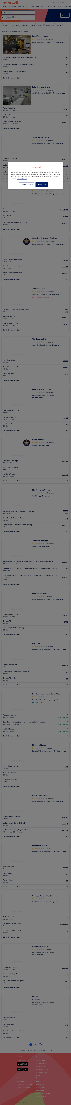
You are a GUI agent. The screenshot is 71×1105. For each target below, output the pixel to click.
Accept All (42, 184)
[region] (35, 175)
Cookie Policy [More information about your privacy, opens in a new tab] (22, 179)
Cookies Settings (26, 184)
